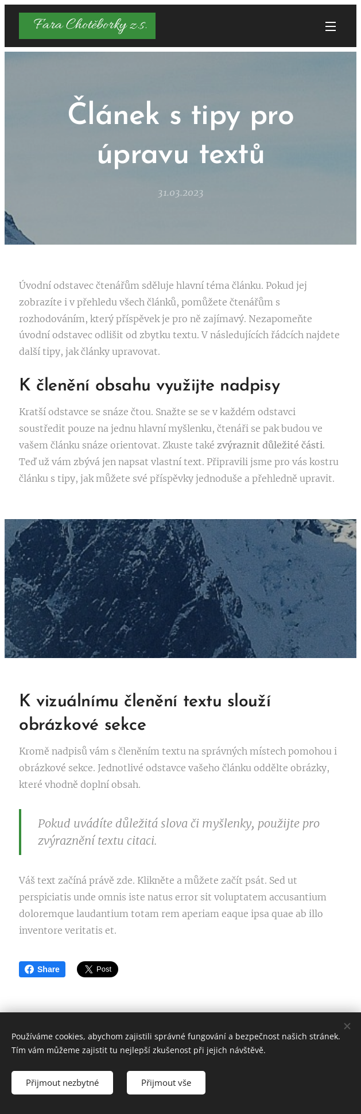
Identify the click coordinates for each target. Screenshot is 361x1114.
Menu (330, 26)
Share (42, 969)
